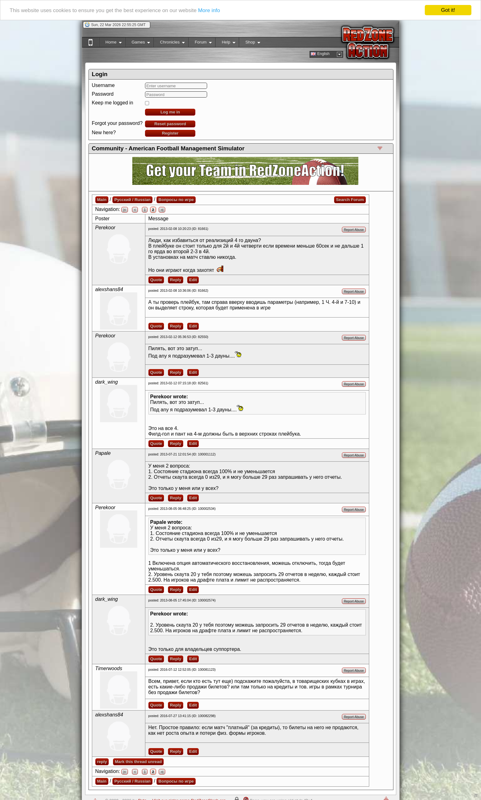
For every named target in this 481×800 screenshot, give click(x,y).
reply (102, 761)
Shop (249, 43)
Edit (193, 279)
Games (137, 43)
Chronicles (169, 43)
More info (209, 10)
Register (170, 133)
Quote (156, 279)
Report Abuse (354, 229)
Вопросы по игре (176, 199)
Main (102, 199)
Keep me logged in (112, 102)
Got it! (448, 10)
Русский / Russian (132, 199)
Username (103, 85)
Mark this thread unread (138, 761)
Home (110, 43)
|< (124, 210)
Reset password (170, 123)
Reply (175, 279)
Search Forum (350, 199)
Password (103, 94)
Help (225, 43)
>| (162, 210)
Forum (200, 43)
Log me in (170, 112)
